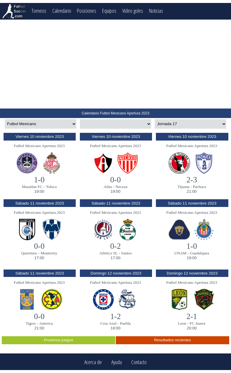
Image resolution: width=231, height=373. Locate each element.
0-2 (115, 246)
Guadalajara (199, 253)
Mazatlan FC (32, 186)
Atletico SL (108, 253)
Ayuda (116, 362)
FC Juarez (198, 323)
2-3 (191, 179)
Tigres (31, 323)
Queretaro (29, 253)
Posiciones (86, 10)
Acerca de (93, 362)
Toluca (51, 186)
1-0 (39, 179)
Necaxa (121, 186)
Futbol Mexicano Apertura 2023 (39, 146)
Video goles (132, 10)
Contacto (139, 362)
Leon (182, 323)
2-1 (191, 316)
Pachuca (199, 186)
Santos (126, 253)
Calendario (61, 10)
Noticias (156, 10)
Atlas (108, 186)
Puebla (125, 323)
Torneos (38, 10)
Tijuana (183, 186)
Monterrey (49, 253)
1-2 (115, 316)
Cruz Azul (108, 323)
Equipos (109, 10)
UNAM (180, 253)
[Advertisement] (115, 64)
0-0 (115, 179)
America (46, 323)
